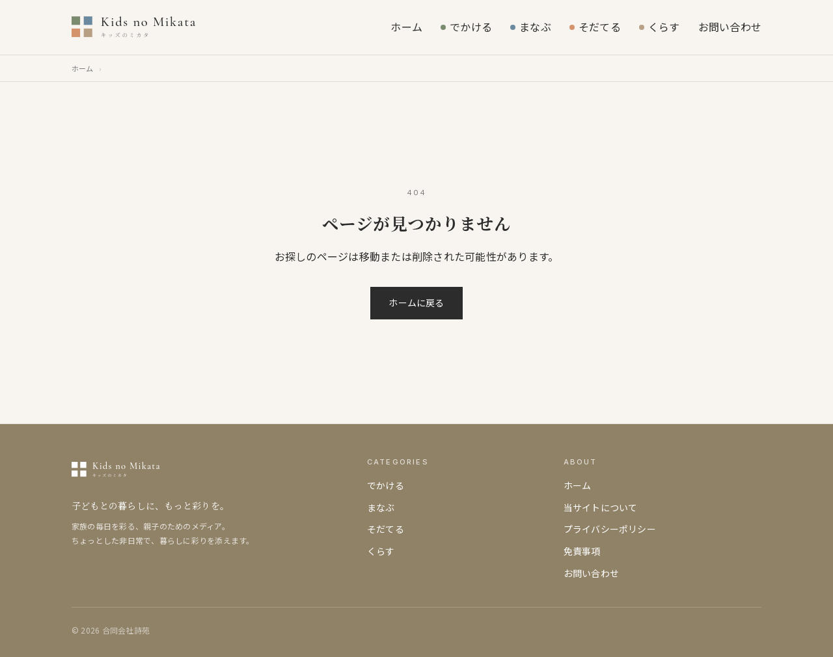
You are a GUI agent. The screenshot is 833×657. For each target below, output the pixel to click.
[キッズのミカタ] (169, 27)
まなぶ (530, 26)
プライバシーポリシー (610, 528)
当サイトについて (601, 507)
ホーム (406, 26)
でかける (466, 26)
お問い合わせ (729, 26)
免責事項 (582, 550)
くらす (659, 26)
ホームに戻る (416, 302)
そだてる (595, 26)
